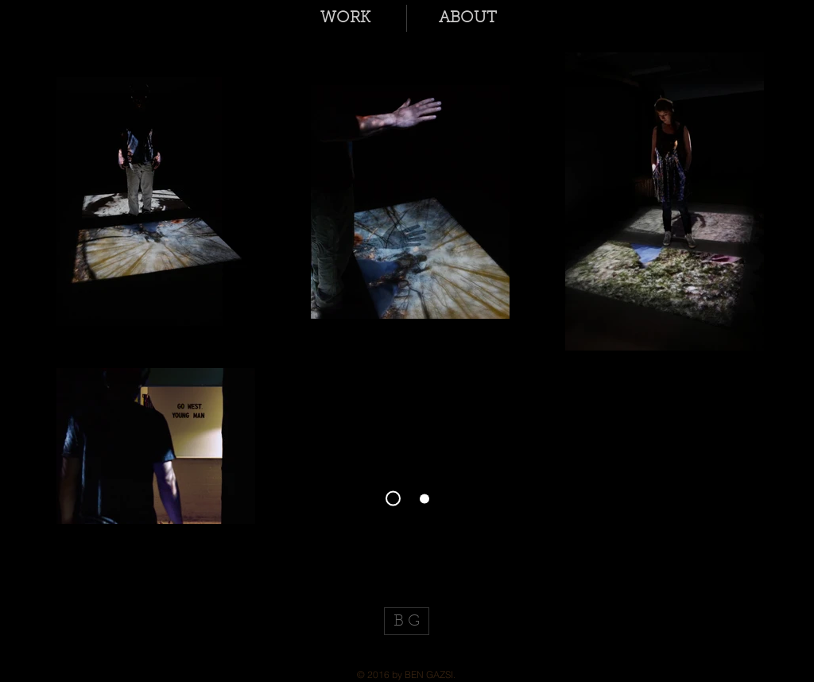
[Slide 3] (393, 498)
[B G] (406, 621)
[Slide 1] (424, 498)
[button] (345, 18)
